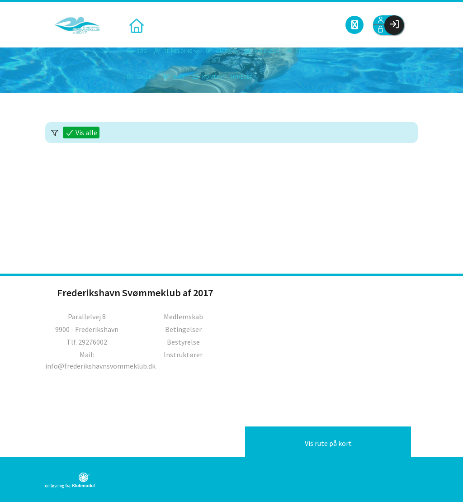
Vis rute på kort (328, 443)
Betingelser (183, 329)
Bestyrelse (183, 341)
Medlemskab (183, 316)
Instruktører (183, 354)
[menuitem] (135, 24)
